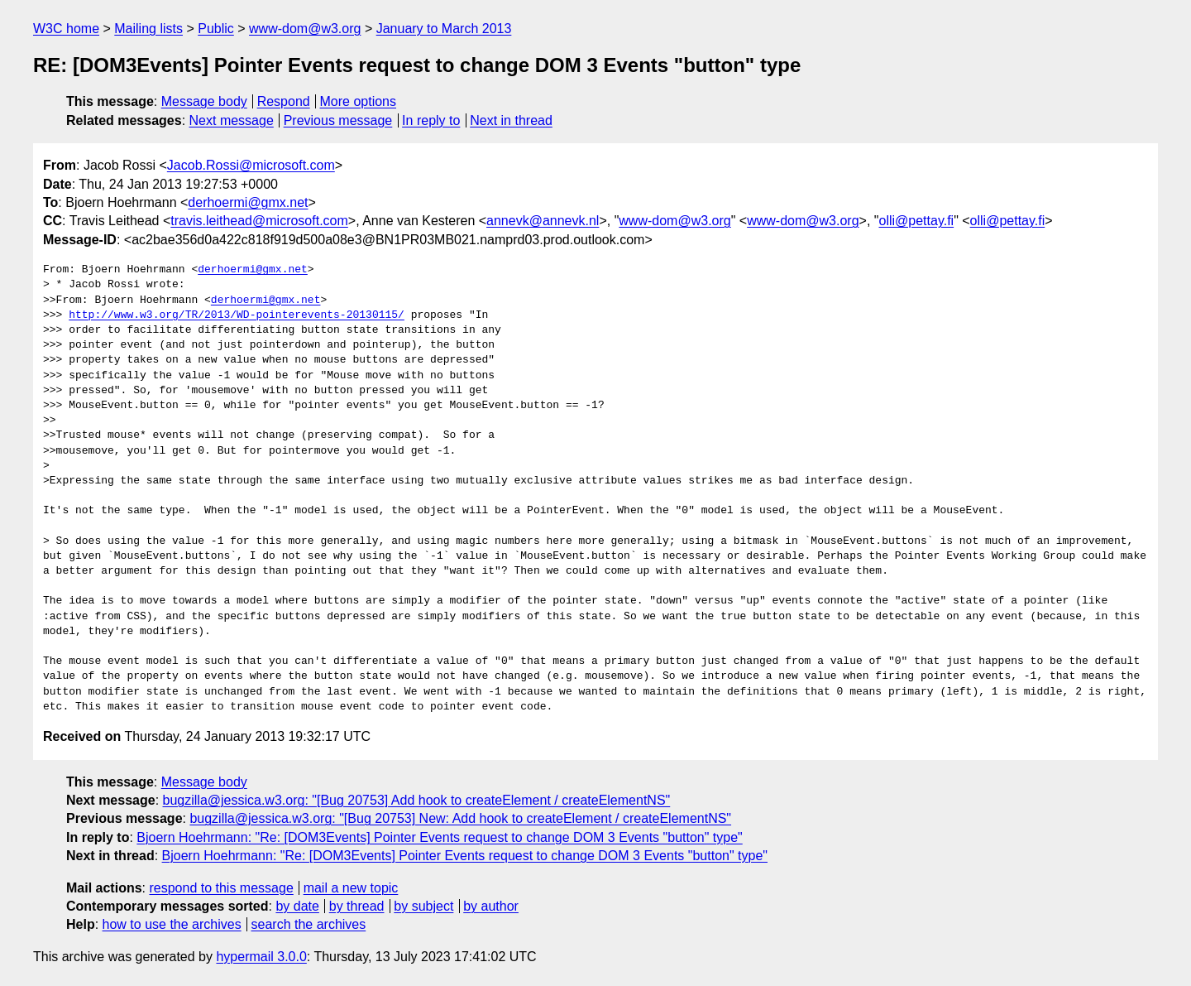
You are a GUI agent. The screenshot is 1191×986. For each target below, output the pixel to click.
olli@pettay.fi (916, 221)
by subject (423, 906)
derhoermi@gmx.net (248, 202)
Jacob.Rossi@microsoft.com (251, 165)
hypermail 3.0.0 (261, 957)
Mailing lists (148, 29)
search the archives (308, 924)
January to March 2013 (444, 29)
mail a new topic (351, 888)
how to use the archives (172, 924)
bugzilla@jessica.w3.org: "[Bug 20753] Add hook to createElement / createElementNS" (417, 800)
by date (296, 906)
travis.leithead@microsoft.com (259, 221)
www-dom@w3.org (305, 29)
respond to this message (221, 888)
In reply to (431, 120)
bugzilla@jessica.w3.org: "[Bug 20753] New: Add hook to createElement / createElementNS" (460, 818)
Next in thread (511, 120)
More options (358, 101)
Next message (231, 120)
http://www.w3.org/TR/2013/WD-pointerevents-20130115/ (236, 315)
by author (491, 906)
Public (216, 29)
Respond (283, 101)
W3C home (66, 29)
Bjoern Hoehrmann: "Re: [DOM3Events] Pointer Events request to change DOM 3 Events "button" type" (439, 837)
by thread (357, 906)
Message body (204, 101)
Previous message (338, 120)
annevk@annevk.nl (542, 221)
